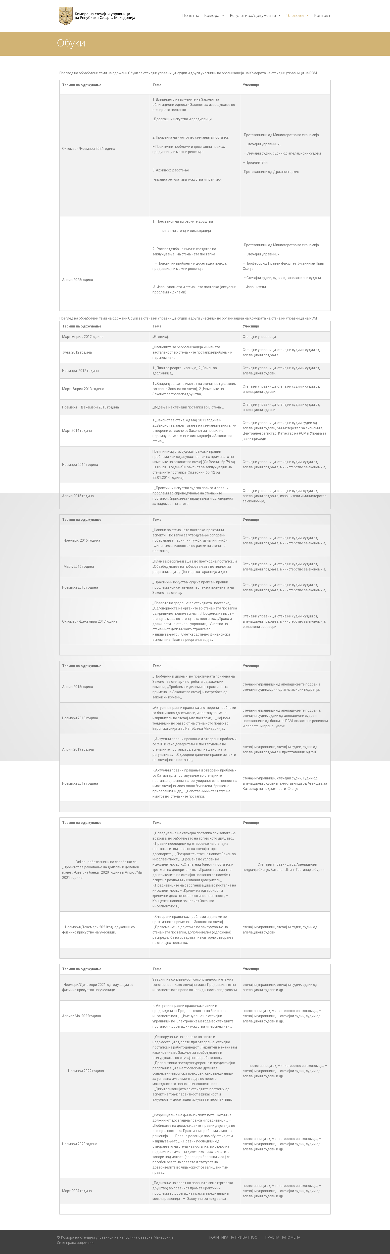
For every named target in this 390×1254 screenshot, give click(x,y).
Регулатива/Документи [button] (255, 15)
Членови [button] (297, 15)
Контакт (322, 15)
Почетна (190, 15)
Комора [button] (214, 15)
